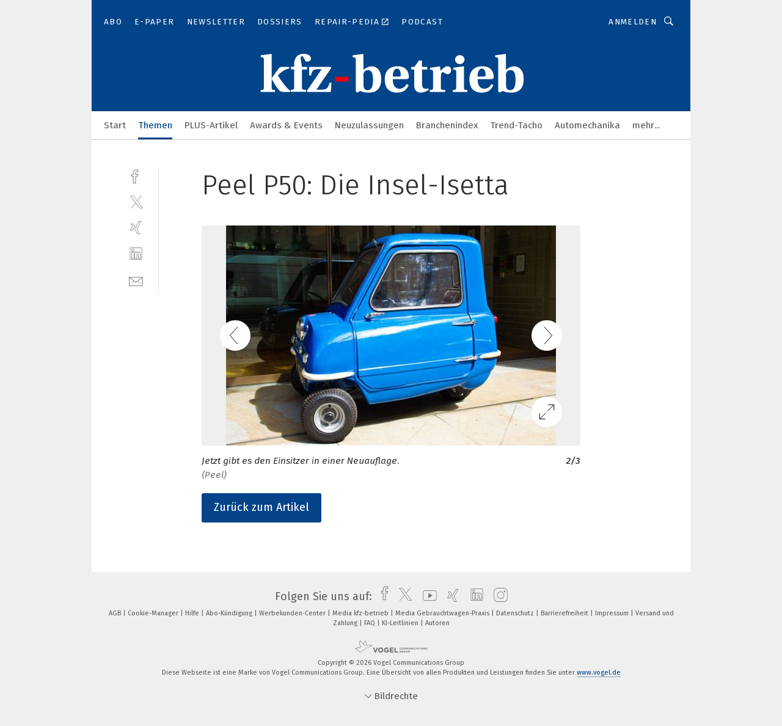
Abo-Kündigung (230, 613)
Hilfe (193, 613)
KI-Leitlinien (401, 623)
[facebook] (136, 175)
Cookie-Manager (154, 613)
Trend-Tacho (516, 125)
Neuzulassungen (369, 125)
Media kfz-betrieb (361, 613)
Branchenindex (447, 125)
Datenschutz (516, 613)
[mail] (136, 280)
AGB (116, 613)
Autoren (437, 623)
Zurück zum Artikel (261, 507)
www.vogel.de (599, 672)
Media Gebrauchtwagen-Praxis (443, 613)
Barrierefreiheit (565, 613)
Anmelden (632, 21)
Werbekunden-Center (293, 613)
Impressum (612, 613)
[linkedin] (136, 254)
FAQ (370, 623)
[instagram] (498, 596)
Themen (155, 125)
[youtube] (427, 596)
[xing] (136, 227)
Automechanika (587, 125)
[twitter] (136, 201)
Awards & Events (286, 125)
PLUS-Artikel (211, 125)
